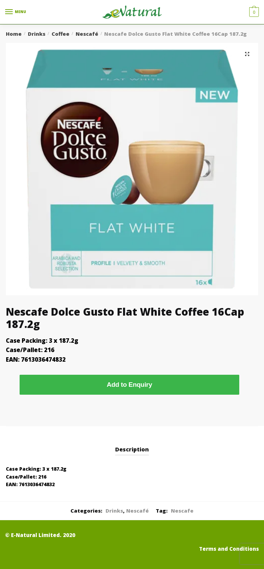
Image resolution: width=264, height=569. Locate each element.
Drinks (36, 33)
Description (132, 449)
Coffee (60, 33)
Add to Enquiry (129, 384)
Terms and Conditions (229, 548)
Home (14, 33)
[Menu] (15, 12)
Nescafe (182, 510)
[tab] (132, 444)
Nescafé (87, 33)
